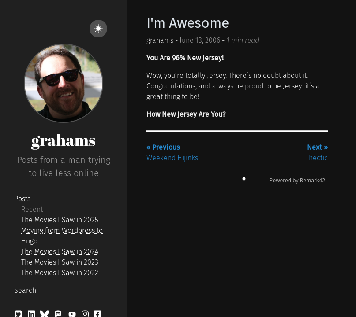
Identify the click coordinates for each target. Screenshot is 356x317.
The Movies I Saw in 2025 (59, 220)
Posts (22, 199)
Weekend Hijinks (172, 152)
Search (25, 290)
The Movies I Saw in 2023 (59, 262)
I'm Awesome (187, 23)
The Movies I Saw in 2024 (59, 251)
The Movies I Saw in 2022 (59, 273)
